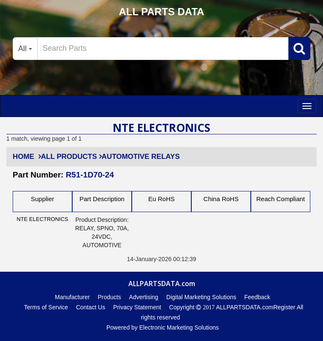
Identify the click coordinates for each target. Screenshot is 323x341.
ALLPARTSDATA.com (243, 307)
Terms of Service (46, 307)
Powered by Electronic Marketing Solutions (162, 327)
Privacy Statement (137, 307)
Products (109, 297)
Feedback (257, 297)
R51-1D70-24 (90, 174)
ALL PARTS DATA (161, 11)
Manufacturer (72, 297)
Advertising (143, 297)
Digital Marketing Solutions (201, 297)
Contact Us (90, 307)
